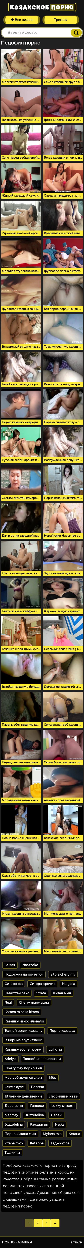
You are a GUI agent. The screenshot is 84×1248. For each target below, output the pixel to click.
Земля (10, 965)
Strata (41, 993)
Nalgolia (68, 984)
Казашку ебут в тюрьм (23, 1049)
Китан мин (62, 993)
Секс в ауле (14, 1087)
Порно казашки (17, 1242)
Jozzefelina (14, 1124)
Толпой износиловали (42, 1059)
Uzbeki (56, 1115)
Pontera (37, 1087)
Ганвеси (37, 1106)
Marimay (11, 1115)
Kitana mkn (14, 1143)
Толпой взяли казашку (23, 1031)
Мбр (52, 1078)
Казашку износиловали (24, 1021)
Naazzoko (30, 965)
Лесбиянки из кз (63, 1096)
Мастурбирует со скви (23, 1078)
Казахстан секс (17, 993)
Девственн (14, 1106)
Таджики (12, 1153)
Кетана (74, 1134)
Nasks (59, 1124)
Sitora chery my (62, 974)
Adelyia (10, 1059)
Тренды (60, 20)
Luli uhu (55, 1049)
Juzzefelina (34, 1115)
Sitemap (76, 1242)
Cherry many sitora (34, 1003)
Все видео (22, 20)
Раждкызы (39, 1124)
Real (8, 1003)
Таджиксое (60, 1143)
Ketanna (36, 1143)
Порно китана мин (20, 1134)
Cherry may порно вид (23, 1068)
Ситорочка (14, 984)
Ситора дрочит (42, 984)
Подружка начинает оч (24, 974)
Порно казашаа (62, 1031)
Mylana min (52, 1134)
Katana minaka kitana (22, 1012)
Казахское (42, 7)
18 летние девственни (23, 1096)
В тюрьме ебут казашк (23, 1040)
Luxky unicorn (62, 1106)
